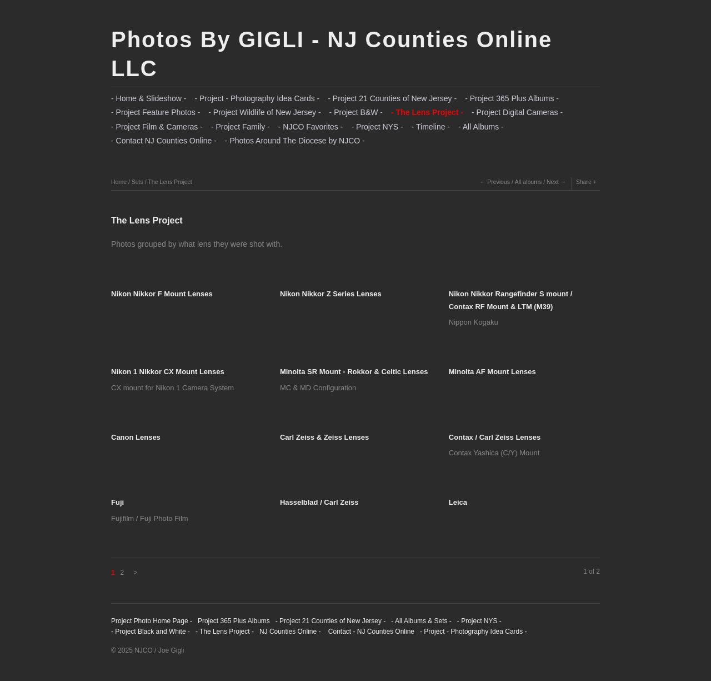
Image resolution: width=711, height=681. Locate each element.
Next (553, 181)
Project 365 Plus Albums (234, 621)
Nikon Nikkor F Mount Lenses (162, 294)
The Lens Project (170, 181)
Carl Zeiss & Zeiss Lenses (324, 437)
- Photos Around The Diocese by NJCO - (295, 140)
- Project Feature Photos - (155, 112)
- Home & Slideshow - (148, 98)
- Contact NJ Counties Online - (164, 140)
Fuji (117, 502)
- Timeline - (431, 126)
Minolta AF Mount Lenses (492, 371)
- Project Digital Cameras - (517, 112)
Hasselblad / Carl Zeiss (319, 502)
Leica (458, 502)
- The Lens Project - (427, 112)
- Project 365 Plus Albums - (512, 98)
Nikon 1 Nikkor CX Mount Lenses (167, 371)
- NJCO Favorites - (310, 126)
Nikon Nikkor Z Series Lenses (331, 294)
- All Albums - (481, 126)
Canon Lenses (136, 437)
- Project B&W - (356, 112)
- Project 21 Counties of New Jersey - (392, 98)
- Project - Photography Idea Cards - (256, 98)
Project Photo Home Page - (151, 621)
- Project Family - (240, 126)
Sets (137, 181)
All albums (528, 181)
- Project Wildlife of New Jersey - (264, 112)
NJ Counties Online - (290, 631)
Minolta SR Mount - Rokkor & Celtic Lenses (354, 371)
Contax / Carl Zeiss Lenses (494, 437)
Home (119, 181)
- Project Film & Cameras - (157, 126)
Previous (498, 181)
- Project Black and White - (150, 631)
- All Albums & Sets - (421, 621)
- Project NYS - (377, 126)
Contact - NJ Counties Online (370, 631)
